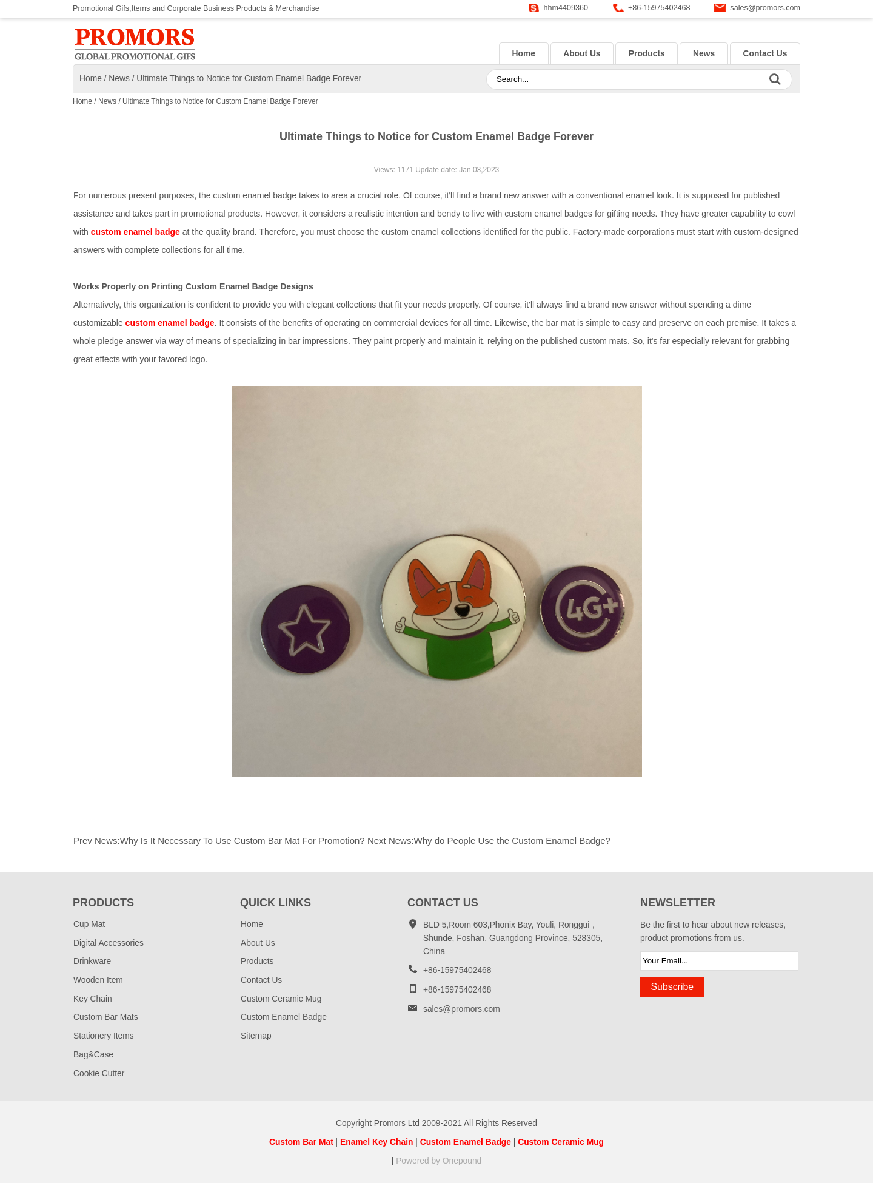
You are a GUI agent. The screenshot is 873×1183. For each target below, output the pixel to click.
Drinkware (92, 961)
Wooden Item (98, 980)
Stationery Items (103, 1035)
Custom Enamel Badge (284, 1017)
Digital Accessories (108, 943)
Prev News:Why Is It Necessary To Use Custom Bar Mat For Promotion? (219, 840)
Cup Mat (89, 924)
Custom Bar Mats (105, 1017)
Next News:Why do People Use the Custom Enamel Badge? (488, 840)
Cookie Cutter (98, 1073)
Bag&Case (93, 1054)
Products (647, 53)
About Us (581, 53)
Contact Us (765, 53)
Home (523, 53)
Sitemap (256, 1035)
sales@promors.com (765, 8)
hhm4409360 (566, 8)
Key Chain (92, 998)
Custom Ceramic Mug (281, 998)
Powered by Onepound (438, 1160)
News (704, 53)
